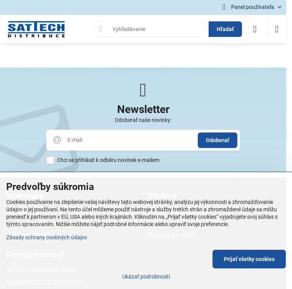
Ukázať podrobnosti (146, 276)
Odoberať (217, 140)
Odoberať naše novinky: (143, 120)
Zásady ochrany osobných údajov (46, 237)
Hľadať (225, 29)
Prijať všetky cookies (249, 259)
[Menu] (277, 29)
